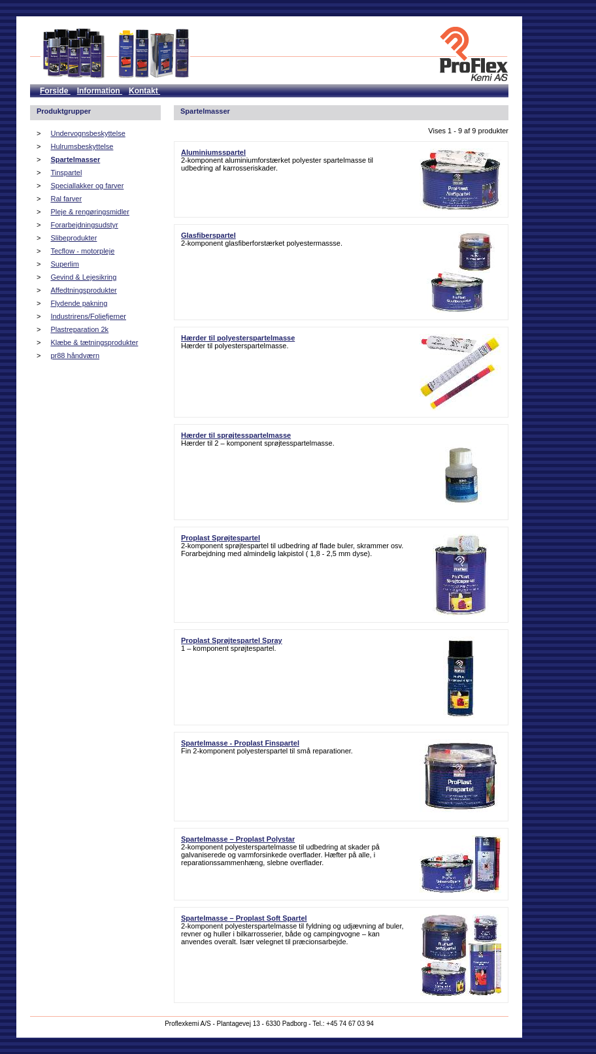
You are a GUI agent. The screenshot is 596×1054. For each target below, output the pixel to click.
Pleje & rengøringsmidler (89, 212)
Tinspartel (66, 172)
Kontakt (144, 90)
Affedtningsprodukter (83, 290)
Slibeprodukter (73, 238)
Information (99, 90)
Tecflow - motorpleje (82, 251)
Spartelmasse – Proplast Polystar (238, 839)
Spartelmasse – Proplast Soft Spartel (244, 918)
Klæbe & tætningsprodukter (94, 342)
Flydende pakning (78, 303)
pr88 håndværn (74, 355)
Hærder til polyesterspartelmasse (238, 338)
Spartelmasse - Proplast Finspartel (240, 743)
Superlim (64, 264)
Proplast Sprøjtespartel (220, 538)
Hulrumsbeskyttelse (81, 146)
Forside (55, 90)
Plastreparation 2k (79, 329)
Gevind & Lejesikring (83, 277)
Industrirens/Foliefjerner (88, 316)
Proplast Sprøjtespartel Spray (231, 640)
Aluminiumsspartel (213, 152)
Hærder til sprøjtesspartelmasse (236, 435)
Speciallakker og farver (87, 185)
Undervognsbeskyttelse (87, 133)
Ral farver (66, 199)
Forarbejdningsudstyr (84, 225)
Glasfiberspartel (208, 235)
